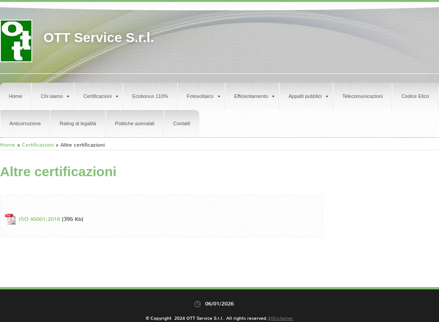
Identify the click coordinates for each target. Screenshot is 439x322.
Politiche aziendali (135, 123)
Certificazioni (100, 96)
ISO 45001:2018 (39, 219)
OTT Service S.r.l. (98, 37)
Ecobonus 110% (150, 96)
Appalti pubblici (308, 96)
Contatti (181, 123)
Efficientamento (254, 96)
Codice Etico (415, 96)
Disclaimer (282, 318)
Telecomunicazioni (362, 96)
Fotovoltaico (203, 96)
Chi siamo (55, 96)
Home (15, 96)
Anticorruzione (25, 123)
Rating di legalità (78, 123)
